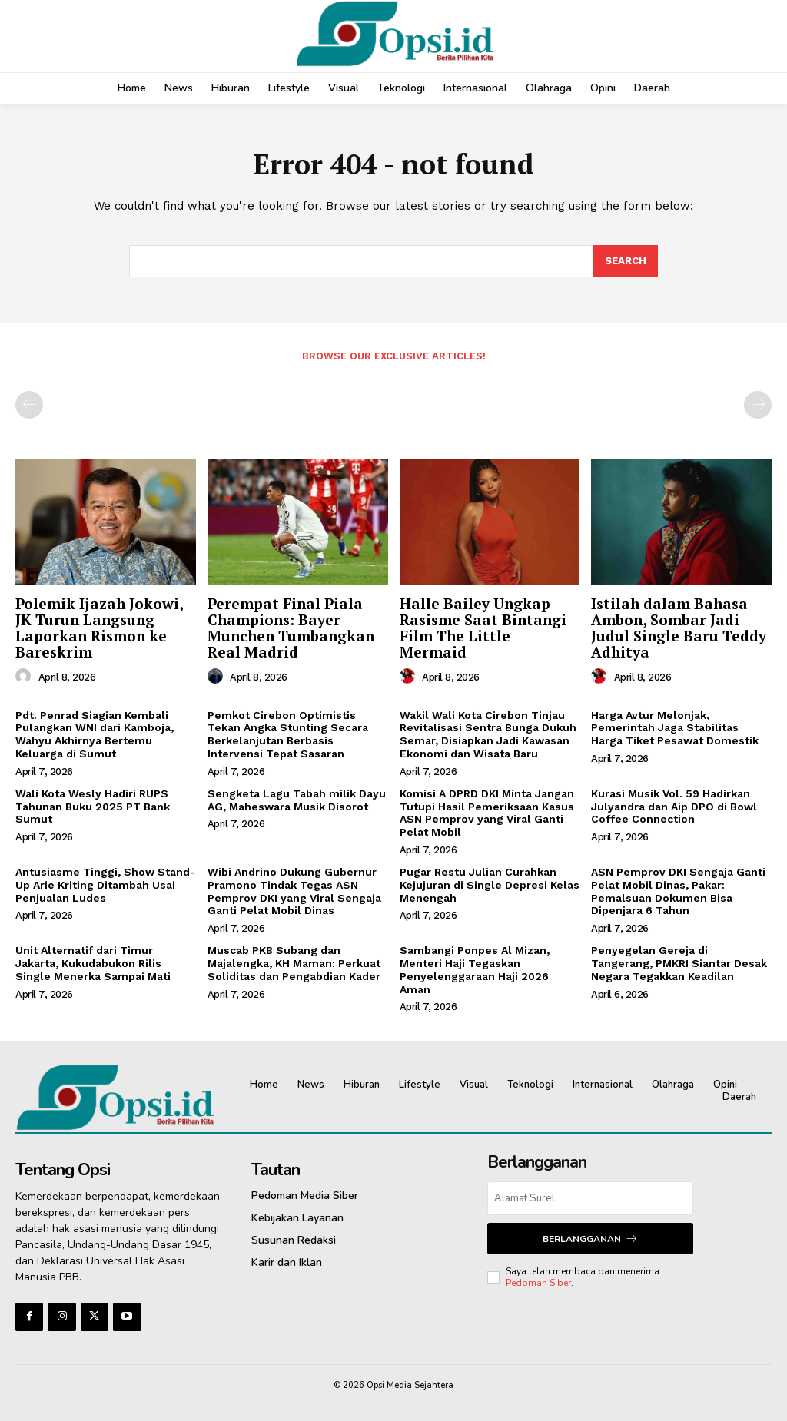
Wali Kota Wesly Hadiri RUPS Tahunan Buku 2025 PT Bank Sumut (92, 806)
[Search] (625, 261)
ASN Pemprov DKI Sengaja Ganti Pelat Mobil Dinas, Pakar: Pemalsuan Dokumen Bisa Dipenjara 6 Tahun (678, 891)
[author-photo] (25, 676)
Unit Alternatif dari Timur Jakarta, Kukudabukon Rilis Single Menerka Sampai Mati (93, 963)
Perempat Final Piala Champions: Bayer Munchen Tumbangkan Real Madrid (291, 627)
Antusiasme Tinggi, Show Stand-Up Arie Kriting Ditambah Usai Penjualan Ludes (105, 885)
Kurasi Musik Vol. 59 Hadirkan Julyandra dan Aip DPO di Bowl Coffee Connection (674, 806)
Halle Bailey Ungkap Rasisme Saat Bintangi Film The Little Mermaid (483, 627)
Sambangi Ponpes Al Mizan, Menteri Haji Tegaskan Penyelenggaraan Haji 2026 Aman (475, 969)
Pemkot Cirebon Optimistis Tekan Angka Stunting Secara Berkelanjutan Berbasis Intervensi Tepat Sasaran (288, 734)
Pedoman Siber (538, 1283)
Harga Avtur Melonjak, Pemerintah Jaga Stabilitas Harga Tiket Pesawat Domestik (675, 728)
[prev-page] (29, 405)
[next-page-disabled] (758, 405)
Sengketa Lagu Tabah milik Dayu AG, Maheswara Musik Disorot (297, 800)
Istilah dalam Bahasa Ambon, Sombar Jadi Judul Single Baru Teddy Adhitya (678, 627)
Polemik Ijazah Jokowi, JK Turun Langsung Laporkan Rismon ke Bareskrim (99, 627)
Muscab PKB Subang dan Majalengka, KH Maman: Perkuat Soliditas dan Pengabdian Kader (294, 963)
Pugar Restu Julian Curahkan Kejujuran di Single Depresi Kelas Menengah (489, 885)
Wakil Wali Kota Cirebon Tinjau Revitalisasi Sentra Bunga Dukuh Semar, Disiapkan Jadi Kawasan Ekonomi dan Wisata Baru (488, 734)
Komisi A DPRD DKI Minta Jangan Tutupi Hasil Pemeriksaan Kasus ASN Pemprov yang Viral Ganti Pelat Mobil (487, 812)
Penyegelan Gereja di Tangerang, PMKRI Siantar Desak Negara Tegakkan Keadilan (679, 963)
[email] (589, 1198)
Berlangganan (590, 1238)
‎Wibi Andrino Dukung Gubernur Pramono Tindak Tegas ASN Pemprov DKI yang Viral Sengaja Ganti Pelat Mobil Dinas (294, 891)
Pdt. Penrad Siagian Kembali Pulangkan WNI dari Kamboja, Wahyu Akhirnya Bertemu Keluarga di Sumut (94, 734)
